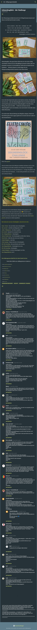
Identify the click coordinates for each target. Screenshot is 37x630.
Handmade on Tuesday (7, 266)
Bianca (7, 386)
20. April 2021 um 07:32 (23, 311)
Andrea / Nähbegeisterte (6, 229)
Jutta (7, 394)
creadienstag (6, 264)
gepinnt (8, 161)
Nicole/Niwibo (4, 238)
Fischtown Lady (9, 362)
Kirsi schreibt (4, 232)
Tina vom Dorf (4, 227)
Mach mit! (16, 283)
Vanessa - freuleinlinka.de (12, 311)
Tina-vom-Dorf (9, 423)
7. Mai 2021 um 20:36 (12, 535)
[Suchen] (35, 1)
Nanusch (8, 475)
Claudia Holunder (10, 498)
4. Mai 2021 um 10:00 (15, 523)
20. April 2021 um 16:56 (18, 362)
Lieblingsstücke (6, 268)
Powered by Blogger (18, 625)
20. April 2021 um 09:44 (12, 335)
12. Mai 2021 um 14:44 (12, 566)
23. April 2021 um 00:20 (13, 405)
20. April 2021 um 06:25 (14, 293)
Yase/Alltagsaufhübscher (6, 246)
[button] (2, 14)
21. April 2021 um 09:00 (13, 386)
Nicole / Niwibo (5, 225)
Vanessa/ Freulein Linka (6, 236)
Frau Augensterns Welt (11, 322)
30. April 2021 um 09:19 (14, 475)
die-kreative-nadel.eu (11, 348)
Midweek (6, 270)
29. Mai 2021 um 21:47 (22, 511)
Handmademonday (7, 277)
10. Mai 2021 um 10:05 (12, 554)
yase (7, 453)
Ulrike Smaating (5, 242)
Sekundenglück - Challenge (24, 283)
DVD (11, 264)
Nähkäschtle (9, 465)
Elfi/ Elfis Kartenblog (6, 244)
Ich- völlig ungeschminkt (10, 2)
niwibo (7, 373)
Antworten (9, 309)
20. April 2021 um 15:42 (21, 348)
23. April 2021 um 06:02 (13, 413)
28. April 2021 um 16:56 (16, 465)
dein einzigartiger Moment (7, 283)
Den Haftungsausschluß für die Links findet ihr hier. (15, 258)
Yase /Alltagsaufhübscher (7, 234)
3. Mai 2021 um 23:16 (18, 498)
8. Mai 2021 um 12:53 (15, 546)
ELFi (7, 335)
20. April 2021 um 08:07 (21, 322)
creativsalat (5, 281)
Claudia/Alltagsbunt (6, 240)
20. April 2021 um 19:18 (13, 373)
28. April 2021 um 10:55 (13, 453)
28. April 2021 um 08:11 (17, 440)
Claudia (7, 293)
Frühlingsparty (6, 279)
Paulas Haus (9, 523)
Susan (7, 405)
